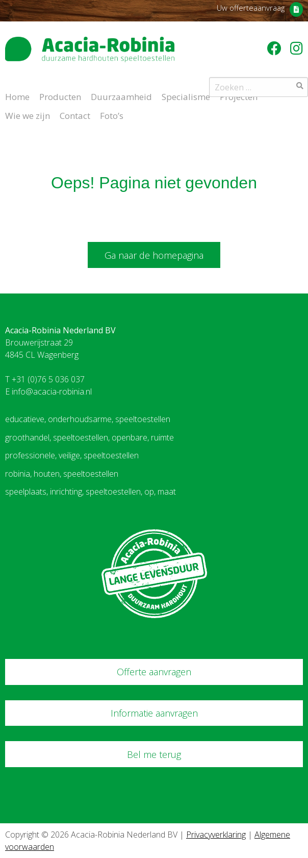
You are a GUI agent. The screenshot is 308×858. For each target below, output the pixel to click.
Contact (75, 115)
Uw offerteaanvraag (251, 8)
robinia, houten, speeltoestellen (61, 473)
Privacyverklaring (216, 834)
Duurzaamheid (121, 96)
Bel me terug (154, 754)
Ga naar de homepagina (154, 255)
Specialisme (186, 96)
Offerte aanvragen (154, 672)
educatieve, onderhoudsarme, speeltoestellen (87, 419)
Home (17, 96)
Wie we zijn (27, 115)
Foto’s (111, 115)
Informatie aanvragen (154, 713)
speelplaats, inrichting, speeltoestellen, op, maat (90, 491)
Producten (60, 96)
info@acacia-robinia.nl (52, 391)
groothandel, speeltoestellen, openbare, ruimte (89, 437)
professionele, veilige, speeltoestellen (72, 455)
